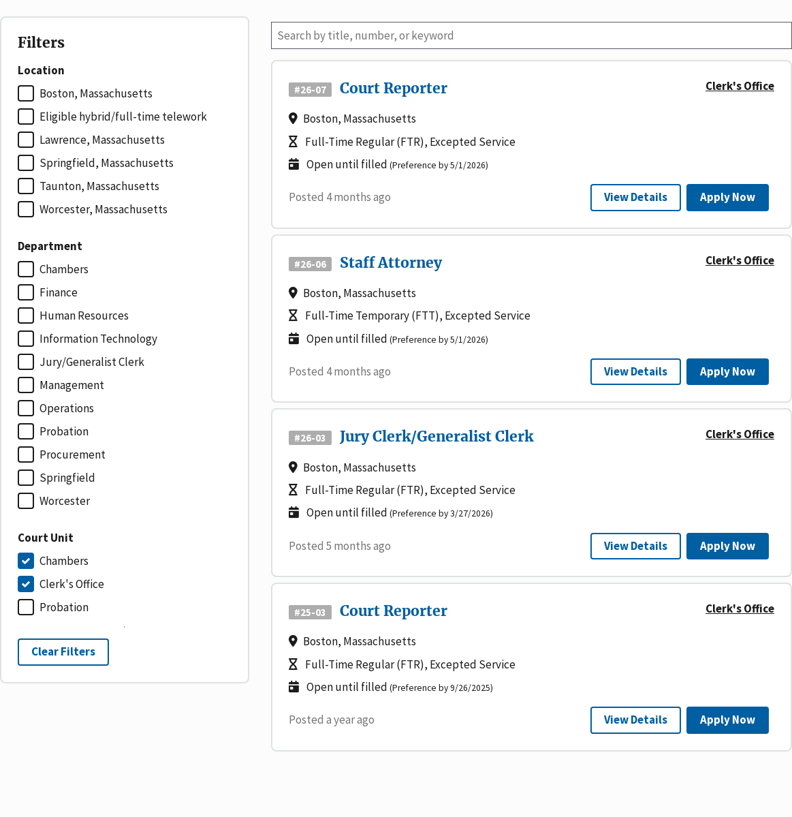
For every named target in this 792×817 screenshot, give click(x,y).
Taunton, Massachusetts (99, 186)
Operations (66, 408)
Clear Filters (63, 651)
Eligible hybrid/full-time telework (123, 116)
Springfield (67, 477)
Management (71, 384)
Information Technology (98, 338)
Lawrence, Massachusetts (102, 139)
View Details (635, 196)
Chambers (64, 269)
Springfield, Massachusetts (106, 162)
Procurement (72, 454)
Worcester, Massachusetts (103, 209)
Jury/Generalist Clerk (91, 361)
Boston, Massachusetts (96, 93)
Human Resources (84, 315)
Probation (64, 431)
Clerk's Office (71, 583)
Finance (58, 292)
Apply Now (727, 196)
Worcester (64, 500)
